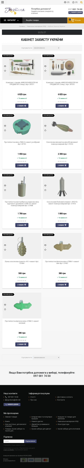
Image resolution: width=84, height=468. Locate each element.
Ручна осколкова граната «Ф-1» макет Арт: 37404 (22, 262)
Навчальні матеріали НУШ (68, 421)
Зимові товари (11, 417)
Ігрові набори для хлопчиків (69, 429)
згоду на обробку (9, 450)
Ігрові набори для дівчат (41, 429)
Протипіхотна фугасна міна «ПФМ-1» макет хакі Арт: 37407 (62, 262)
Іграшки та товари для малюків (67, 418)
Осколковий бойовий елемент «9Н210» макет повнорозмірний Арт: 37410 (62, 203)
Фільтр (42, 32)
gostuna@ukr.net (12, 400)
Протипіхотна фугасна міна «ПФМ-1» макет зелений (22, 322)
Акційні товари (32, 20)
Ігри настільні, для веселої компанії (15, 425)
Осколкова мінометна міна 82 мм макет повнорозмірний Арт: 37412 (62, 143)
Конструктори (63, 424)
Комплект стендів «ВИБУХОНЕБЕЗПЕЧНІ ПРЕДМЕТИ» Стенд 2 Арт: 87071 (22, 83)
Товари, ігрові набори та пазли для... (15, 430)
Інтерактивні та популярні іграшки (42, 418)
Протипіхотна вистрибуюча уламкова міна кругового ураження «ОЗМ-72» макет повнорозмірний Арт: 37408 (22, 204)
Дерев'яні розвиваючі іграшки (40, 425)
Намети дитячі (37, 421)
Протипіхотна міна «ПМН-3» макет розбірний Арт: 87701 (22, 143)
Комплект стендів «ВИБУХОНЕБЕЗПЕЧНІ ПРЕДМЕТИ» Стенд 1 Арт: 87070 (62, 83)
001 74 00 (75, 9)
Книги (7, 421)
